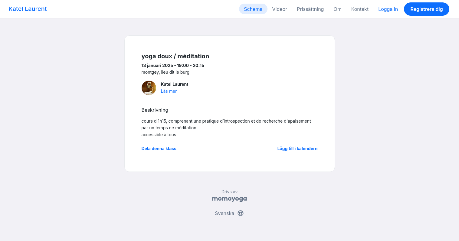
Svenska (229, 213)
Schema (253, 9)
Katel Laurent (27, 8)
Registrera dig (426, 9)
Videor (279, 9)
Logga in (388, 9)
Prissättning (310, 9)
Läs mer (169, 91)
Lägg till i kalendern (297, 148)
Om (337, 9)
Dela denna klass (159, 148)
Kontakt (360, 9)
